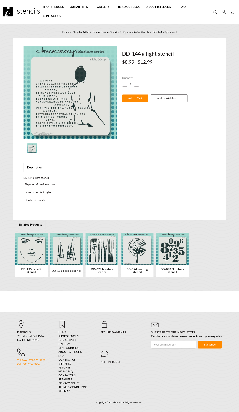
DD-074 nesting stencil (137, 271)
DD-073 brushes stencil (102, 271)
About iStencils (160, 6)
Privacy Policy (69, 383)
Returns (64, 367)
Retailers (65, 379)
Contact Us (52, 16)
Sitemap (64, 391)
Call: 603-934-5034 (28, 364)
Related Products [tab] (30, 224)
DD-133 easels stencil (66, 270)
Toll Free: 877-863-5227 (31, 360)
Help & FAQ (65, 371)
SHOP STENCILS (53, 6)
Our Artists (80, 6)
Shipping (64, 363)
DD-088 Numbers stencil (172, 271)
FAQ (183, 6)
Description (35, 167)
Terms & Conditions (72, 387)
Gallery (104, 6)
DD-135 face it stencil (31, 271)
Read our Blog (129, 6)
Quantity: (127, 77)
